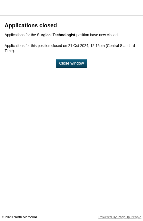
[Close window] (71, 63)
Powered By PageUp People (119, 217)
